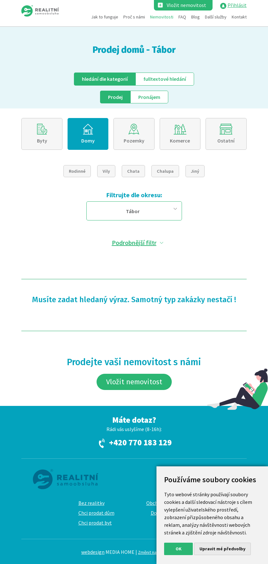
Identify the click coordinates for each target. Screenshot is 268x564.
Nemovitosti (161, 17)
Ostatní (226, 140)
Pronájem (149, 97)
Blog (195, 17)
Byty (42, 140)
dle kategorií (105, 79)
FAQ (182, 17)
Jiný (195, 171)
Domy (88, 140)
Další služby (216, 17)
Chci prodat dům (96, 513)
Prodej (115, 97)
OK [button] (179, 549)
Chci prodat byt (95, 522)
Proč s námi (134, 17)
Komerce (180, 140)
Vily (106, 171)
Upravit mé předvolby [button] (222, 549)
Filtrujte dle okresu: (134, 195)
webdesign (93, 552)
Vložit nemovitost (186, 5)
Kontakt (239, 17)
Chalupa (165, 171)
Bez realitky (91, 503)
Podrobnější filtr (134, 243)
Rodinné (77, 171)
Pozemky (134, 140)
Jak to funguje (104, 17)
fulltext (164, 79)
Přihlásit (237, 5)
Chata (133, 171)
